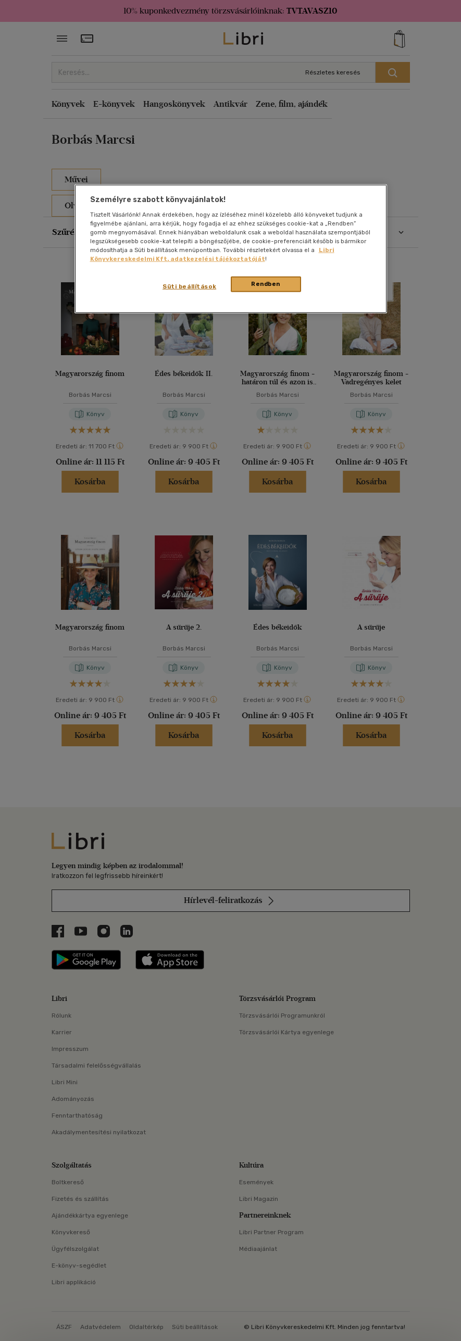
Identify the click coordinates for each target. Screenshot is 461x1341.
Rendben (265, 283)
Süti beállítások (189, 286)
